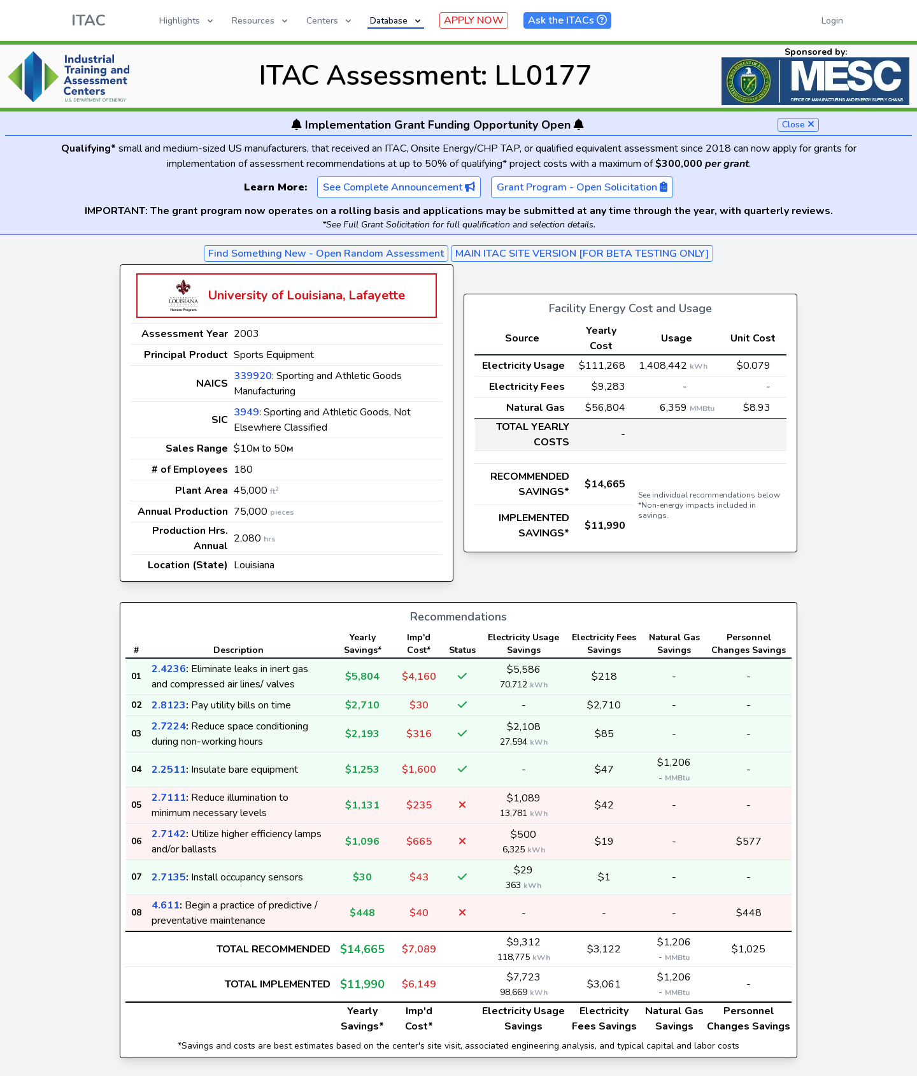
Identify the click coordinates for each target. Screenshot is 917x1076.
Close (798, 124)
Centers (329, 21)
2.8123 (169, 705)
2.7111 (169, 798)
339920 (253, 376)
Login (832, 21)
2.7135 (169, 877)
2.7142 (169, 834)
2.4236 (169, 669)
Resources (261, 21)
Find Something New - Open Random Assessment (326, 254)
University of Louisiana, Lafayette (306, 295)
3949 (246, 412)
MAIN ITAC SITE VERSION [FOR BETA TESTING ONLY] (582, 254)
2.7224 (169, 726)
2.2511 (169, 770)
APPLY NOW (474, 20)
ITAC (88, 20)
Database (396, 21)
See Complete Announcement (399, 187)
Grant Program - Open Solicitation (582, 187)
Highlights (187, 21)
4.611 (166, 905)
